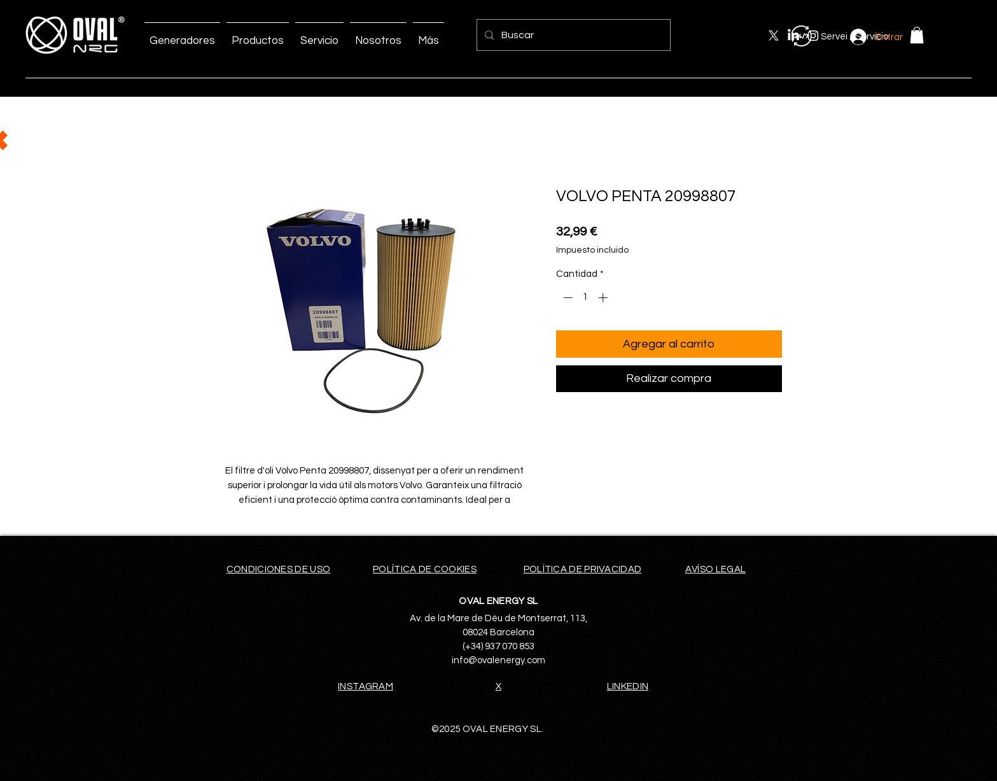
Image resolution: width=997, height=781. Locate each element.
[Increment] (604, 297)
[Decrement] (566, 297)
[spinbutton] (585, 297)
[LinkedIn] (793, 36)
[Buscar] (572, 35)
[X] (774, 36)
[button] (917, 35)
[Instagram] (813, 36)
